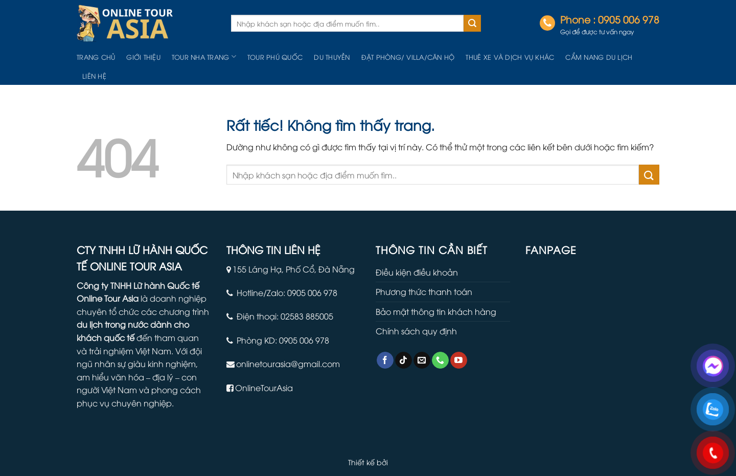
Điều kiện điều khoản (417, 272)
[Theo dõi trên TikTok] (403, 360)
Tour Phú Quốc (275, 56)
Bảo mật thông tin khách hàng (436, 311)
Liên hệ (94, 75)
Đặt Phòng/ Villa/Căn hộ (408, 56)
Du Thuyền (332, 56)
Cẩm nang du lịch (598, 56)
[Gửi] (472, 23)
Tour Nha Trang (204, 56)
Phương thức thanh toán (424, 291)
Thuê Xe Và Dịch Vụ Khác (510, 56)
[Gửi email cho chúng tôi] (421, 360)
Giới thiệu (143, 56)
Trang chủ (96, 56)
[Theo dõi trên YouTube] (458, 360)
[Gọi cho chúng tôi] (440, 360)
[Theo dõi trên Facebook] (385, 360)
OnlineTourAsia (264, 387)
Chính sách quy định (416, 330)
